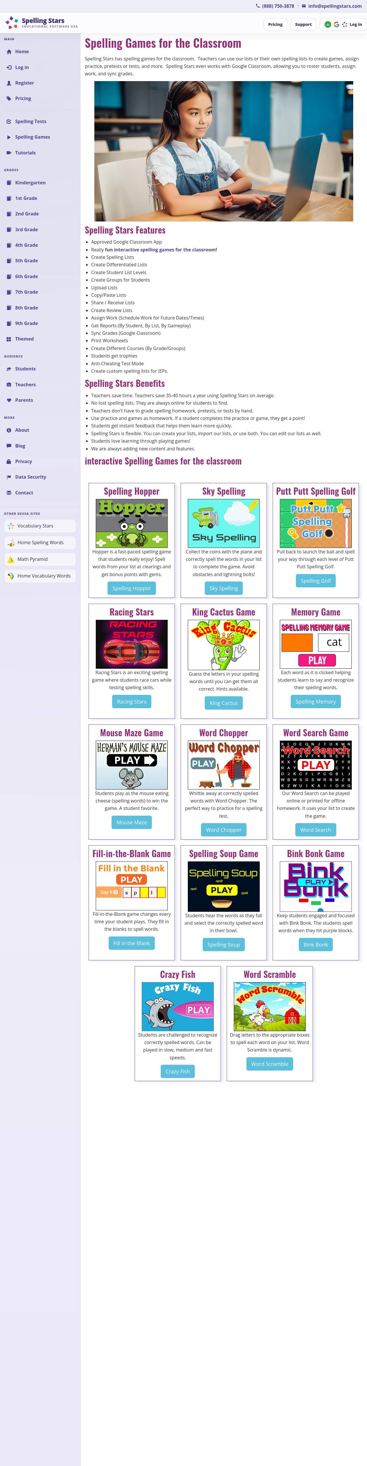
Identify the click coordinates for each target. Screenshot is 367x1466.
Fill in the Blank (132, 943)
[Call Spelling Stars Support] (275, 6)
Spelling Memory (316, 701)
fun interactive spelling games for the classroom (160, 249)
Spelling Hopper (131, 588)
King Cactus (224, 702)
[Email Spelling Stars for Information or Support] (332, 6)
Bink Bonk (316, 944)
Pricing (275, 24)
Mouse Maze (131, 822)
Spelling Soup (224, 944)
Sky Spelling (224, 588)
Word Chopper (223, 829)
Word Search (315, 829)
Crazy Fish (178, 1071)
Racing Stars (131, 701)
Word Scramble (269, 1063)
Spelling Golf (316, 580)
